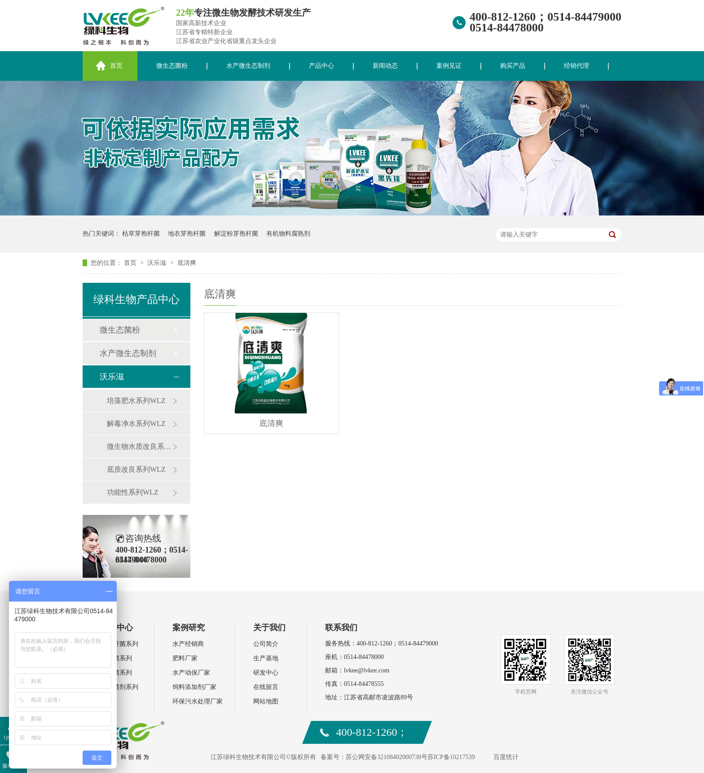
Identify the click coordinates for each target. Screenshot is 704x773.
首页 (116, 65)
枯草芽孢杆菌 (141, 233)
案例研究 (188, 627)
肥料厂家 (185, 658)
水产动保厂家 (191, 672)
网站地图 (265, 701)
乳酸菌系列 (116, 658)
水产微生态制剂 (248, 65)
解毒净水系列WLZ (136, 423)
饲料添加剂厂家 (194, 687)
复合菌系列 (116, 672)
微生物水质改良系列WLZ (139, 446)
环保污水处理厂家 (197, 701)
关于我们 (269, 627)
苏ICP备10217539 (451, 757)
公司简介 (265, 644)
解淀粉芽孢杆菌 (236, 233)
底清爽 (186, 262)
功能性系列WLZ (132, 492)
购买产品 (512, 65)
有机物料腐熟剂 (288, 233)
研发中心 (265, 672)
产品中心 (321, 65)
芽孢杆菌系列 (119, 644)
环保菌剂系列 (119, 687)
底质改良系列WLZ (136, 469)
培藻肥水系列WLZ (136, 400)
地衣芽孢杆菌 (187, 233)
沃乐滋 (157, 262)
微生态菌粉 (172, 65)
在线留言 (265, 687)
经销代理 (576, 65)
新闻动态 (385, 65)
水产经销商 (188, 644)
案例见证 (449, 65)
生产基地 (265, 658)
